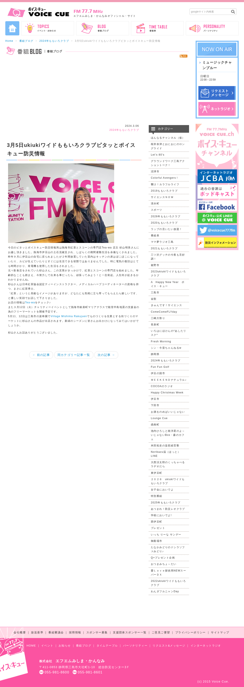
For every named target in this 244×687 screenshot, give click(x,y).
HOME (31, 645)
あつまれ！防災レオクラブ (168, 508)
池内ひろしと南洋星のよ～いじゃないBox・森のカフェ (168, 434)
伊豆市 (155, 398)
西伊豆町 (156, 521)
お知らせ (65, 645)
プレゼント (158, 528)
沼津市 (155, 171)
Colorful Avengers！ (165, 177)
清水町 (155, 203)
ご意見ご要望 (161, 632)
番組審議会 (56, 632)
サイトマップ (220, 632)
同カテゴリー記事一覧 (73, 355)
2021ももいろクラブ (164, 248)
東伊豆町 (156, 472)
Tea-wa (30, 302)
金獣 (154, 298)
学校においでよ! (161, 515)
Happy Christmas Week (167, 392)
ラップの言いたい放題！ (166, 229)
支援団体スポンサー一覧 (129, 632)
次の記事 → (106, 355)
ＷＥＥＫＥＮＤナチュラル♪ (169, 379)
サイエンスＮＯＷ (162, 197)
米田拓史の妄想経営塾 (165, 445)
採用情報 (75, 632)
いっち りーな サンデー (166, 534)
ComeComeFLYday (164, 311)
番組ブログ (26, 40)
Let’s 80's (157, 154)
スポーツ (156, 209)
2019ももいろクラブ (164, 190)
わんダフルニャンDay (165, 591)
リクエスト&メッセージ (169, 645)
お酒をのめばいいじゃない (168, 411)
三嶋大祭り (158, 318)
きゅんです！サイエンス (166, 305)
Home (9, 40)
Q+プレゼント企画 (163, 557)
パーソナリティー (135, 645)
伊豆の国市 (158, 373)
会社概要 (20, 632)
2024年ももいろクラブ (54, 40)
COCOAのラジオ (162, 386)
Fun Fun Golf (160, 366)
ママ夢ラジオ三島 (162, 241)
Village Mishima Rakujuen (69, 316)
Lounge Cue (159, 418)
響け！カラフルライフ (165, 184)
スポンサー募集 (97, 632)
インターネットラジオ (206, 645)
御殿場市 (156, 540)
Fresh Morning (161, 341)
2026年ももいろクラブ (166, 216)
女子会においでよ (162, 489)
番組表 (155, 235)
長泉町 (155, 324)
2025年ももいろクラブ (166, 502)
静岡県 (155, 354)
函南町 (155, 424)
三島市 (155, 292)
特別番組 (156, 496)
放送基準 (37, 632)
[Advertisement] (97, 91)
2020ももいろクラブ (164, 222)
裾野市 (155, 265)
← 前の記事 (41, 355)
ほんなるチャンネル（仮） (168, 137)
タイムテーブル (107, 645)
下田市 (155, 405)
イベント (47, 645)
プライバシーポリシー (190, 632)
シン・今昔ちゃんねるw (166, 347)
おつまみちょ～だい (164, 564)
